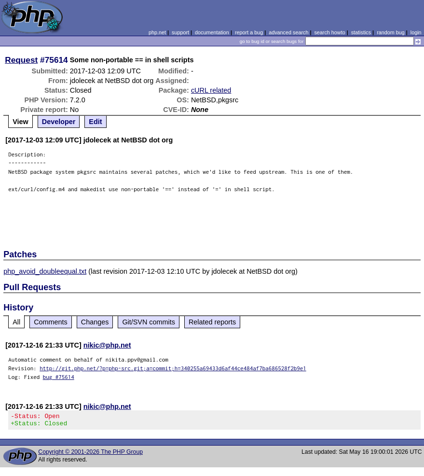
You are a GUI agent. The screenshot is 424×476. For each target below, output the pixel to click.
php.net (157, 32)
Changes (95, 322)
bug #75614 (58, 377)
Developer (59, 122)
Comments (51, 322)
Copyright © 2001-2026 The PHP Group (90, 454)
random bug (391, 32)
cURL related (211, 90)
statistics (361, 32)
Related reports (212, 322)
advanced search (288, 32)
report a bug (249, 32)
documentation (212, 32)
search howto (329, 32)
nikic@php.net (107, 345)
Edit (95, 122)
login (416, 32)
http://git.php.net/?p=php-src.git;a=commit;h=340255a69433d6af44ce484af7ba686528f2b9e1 (173, 368)
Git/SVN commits (148, 322)
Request (21, 60)
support (180, 32)
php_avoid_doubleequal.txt (44, 271)
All (16, 322)
